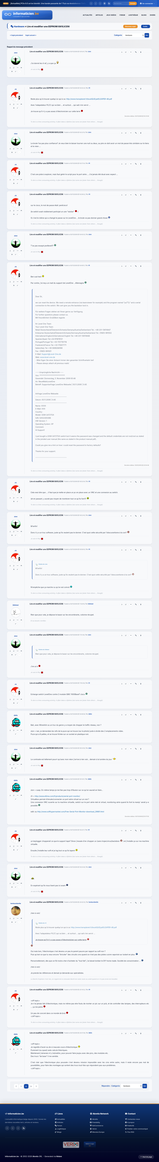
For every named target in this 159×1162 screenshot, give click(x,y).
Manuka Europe (97, 1132)
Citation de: (42, 564)
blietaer (16, 605)
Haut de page (146, 1157)
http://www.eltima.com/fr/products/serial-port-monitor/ (57, 796)
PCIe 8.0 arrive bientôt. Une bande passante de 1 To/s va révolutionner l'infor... (54, 3)
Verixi (93, 1129)
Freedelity (95, 1122)
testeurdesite (15, 903)
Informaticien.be (12, 1156)
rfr (16, 89)
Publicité (129, 1126)
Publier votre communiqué (136, 1129)
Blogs (58, 1132)
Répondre (106, 1086)
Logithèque (60, 1129)
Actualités (60, 1119)
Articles (59, 1122)
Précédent (16, 1086)
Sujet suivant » (30, 35)
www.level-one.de (47, 357)
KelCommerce (96, 1126)
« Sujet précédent (16, 35)
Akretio (94, 1119)
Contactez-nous (132, 1119)
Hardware (19, 26)
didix (16, 715)
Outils (145, 26)
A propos (129, 1122)
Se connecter (147, 3)
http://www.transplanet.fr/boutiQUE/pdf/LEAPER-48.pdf (89, 99)
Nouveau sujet (130, 26)
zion (15, 53)
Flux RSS (129, 1132)
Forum (58, 1126)
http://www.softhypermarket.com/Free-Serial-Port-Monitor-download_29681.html (70, 812)
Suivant (36, 1086)
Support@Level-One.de (51, 354)
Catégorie (118, 35)
